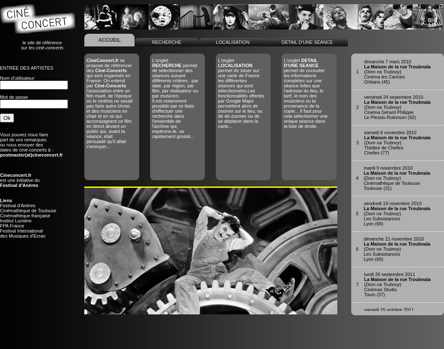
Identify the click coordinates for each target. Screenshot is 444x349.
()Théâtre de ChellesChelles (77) (397, 142)
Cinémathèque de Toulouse (28, 210)
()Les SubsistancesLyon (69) (397, 213)
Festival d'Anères (17, 205)
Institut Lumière (16, 220)
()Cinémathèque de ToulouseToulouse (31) (396, 178)
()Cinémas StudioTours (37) (397, 284)
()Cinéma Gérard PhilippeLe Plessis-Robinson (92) (397, 107)
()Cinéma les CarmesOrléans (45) (397, 71)
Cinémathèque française (25, 215)
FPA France (12, 225)
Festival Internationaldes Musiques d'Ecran (23, 233)
